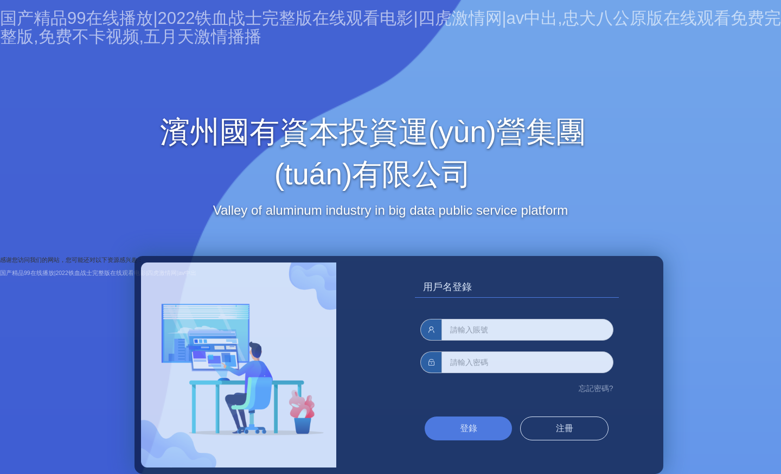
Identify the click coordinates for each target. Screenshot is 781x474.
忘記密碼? (596, 388)
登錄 (468, 428)
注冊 (564, 428)
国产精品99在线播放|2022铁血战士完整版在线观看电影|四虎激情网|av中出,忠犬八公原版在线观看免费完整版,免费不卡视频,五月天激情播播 (390, 27)
